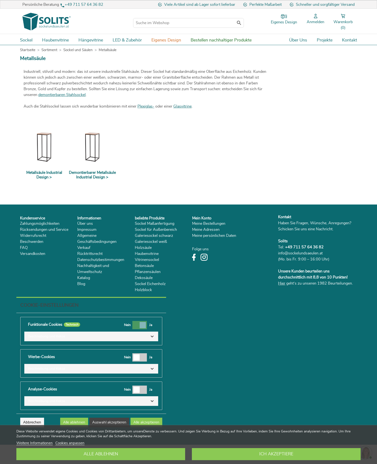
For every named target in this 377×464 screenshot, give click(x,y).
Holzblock (143, 290)
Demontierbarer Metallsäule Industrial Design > (92, 175)
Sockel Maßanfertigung (154, 223)
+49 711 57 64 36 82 (84, 5)
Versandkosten (32, 254)
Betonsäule (144, 266)
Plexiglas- (145, 106)
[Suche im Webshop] (188, 23)
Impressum (87, 230)
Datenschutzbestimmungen (100, 260)
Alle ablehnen (101, 454)
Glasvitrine (182, 106)
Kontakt (284, 217)
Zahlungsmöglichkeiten (39, 223)
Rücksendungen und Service (44, 230)
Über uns (85, 223)
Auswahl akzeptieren (109, 422)
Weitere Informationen (34, 443)
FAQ (24, 248)
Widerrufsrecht (33, 236)
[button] (91, 336)
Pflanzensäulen (148, 272)
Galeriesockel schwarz (154, 236)
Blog (81, 284)
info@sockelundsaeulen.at (300, 253)
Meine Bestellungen (208, 223)
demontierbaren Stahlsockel (62, 95)
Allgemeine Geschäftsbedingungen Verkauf (97, 242)
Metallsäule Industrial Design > (44, 175)
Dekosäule (144, 278)
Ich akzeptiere (276, 454)
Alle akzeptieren (146, 422)
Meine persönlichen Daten (214, 236)
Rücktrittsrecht (90, 254)
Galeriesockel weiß (151, 242)
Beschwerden (31, 242)
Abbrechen (32, 422)
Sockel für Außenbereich (156, 230)
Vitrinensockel (147, 260)
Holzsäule (143, 248)
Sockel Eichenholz (150, 284)
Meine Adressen (206, 230)
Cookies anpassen (69, 443)
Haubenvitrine (147, 254)
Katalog (83, 278)
